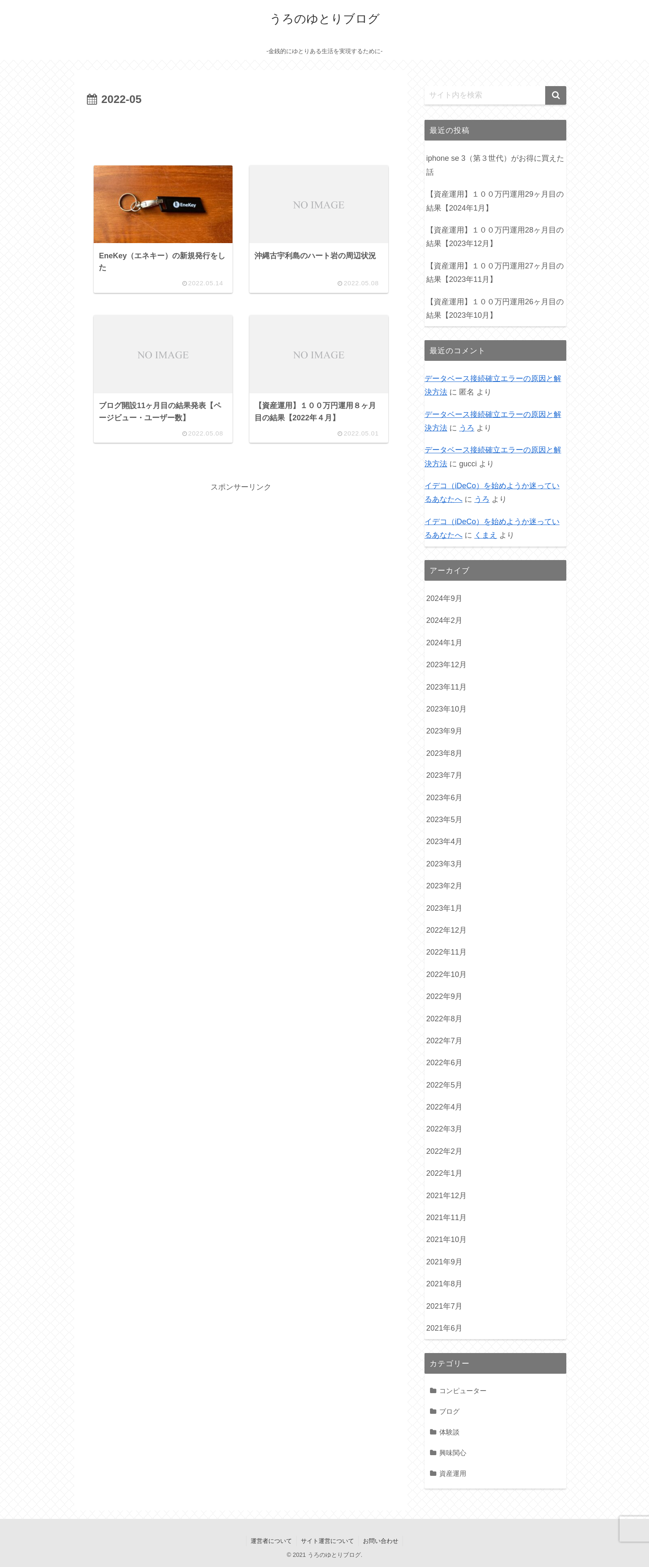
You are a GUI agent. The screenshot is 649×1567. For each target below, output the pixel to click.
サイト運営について (327, 1540)
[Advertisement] (241, 133)
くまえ (485, 535)
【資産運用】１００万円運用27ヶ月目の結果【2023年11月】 (495, 273)
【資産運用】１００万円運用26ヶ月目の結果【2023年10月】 (495, 308)
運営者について (271, 1540)
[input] (495, 95)
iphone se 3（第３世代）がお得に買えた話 (495, 165)
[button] (555, 95)
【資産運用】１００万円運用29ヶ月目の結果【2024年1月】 (495, 201)
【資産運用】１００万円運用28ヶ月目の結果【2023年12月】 (495, 237)
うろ (466, 428)
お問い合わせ (380, 1540)
